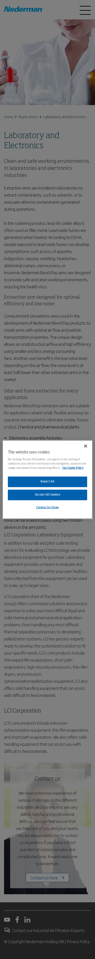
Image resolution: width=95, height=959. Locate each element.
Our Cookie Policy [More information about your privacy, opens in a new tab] (73, 468)
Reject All (47, 481)
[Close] (85, 445)
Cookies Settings (47, 507)
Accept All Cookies (47, 494)
